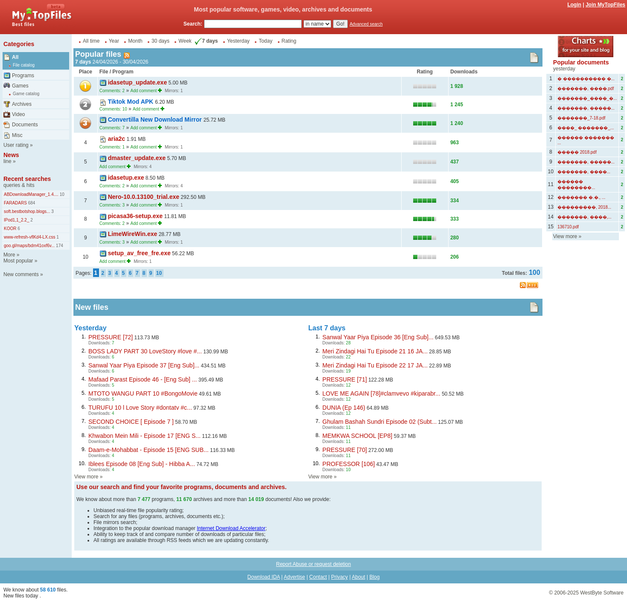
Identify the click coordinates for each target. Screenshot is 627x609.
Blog (374, 577)
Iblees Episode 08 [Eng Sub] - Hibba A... (141, 463)
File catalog (24, 65)
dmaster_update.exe (137, 157)
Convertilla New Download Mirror (156, 119)
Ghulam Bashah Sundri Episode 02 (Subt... (379, 421)
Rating (289, 41)
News (11, 155)
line (7, 161)
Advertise (294, 577)
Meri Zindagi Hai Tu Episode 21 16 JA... (375, 351)
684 (31, 203)
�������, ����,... (584, 217)
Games (20, 86)
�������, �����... (586, 108)
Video (18, 114)
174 (59, 245)
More (9, 255)
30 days (160, 41)
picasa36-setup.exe (135, 216)
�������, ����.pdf (585, 88)
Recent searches (27, 178)
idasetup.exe (126, 177)
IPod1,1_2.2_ (16, 220)
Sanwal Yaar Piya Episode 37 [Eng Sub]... (143, 365)
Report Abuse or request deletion (313, 564)
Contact (318, 577)
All (15, 57)
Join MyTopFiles (605, 5)
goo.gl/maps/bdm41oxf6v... (29, 245)
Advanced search (366, 24)
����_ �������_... (585, 127)
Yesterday (238, 41)
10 (61, 194)
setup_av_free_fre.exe (139, 253)
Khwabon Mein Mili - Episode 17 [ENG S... (144, 435)
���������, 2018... (584, 207)
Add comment (143, 90)
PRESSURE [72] (110, 337)
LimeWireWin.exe (132, 233)
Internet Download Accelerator (231, 528)
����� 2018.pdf (577, 152)
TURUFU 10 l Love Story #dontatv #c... (140, 407)
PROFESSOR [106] (348, 463)
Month (135, 41)
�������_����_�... (587, 98)
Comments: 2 (112, 90)
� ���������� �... (586, 78)
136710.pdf (568, 226)
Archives (22, 104)
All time (91, 41)
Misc (17, 135)
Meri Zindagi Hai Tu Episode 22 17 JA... (375, 365)
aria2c (116, 138)
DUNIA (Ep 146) (343, 407)
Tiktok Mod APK (131, 101)
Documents (25, 125)
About (358, 577)
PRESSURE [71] (344, 379)
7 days (205, 41)
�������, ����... (583, 171)
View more (86, 477)
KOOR (10, 228)
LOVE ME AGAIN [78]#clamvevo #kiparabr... (381, 393)
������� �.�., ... (581, 197)
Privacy (339, 577)
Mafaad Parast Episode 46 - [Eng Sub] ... (142, 379)
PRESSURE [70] (344, 449)
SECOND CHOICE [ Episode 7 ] (131, 421)
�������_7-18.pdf (581, 118)
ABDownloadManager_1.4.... (31, 194)
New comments (21, 274)
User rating (16, 145)
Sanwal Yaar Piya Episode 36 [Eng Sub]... (377, 337)
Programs (23, 76)
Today (265, 41)
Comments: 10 (113, 109)
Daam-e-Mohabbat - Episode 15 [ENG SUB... (148, 449)
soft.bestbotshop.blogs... (27, 211)
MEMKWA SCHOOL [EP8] (357, 435)
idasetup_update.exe (137, 82)
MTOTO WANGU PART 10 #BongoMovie (143, 393)
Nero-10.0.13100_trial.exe (143, 196)
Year (114, 41)
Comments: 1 (112, 147)
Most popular (18, 261)
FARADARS (15, 203)
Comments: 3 (112, 205)
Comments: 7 (112, 127)
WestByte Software (602, 593)
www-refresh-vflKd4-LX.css (29, 237)
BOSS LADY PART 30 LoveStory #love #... (145, 351)
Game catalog (26, 93)
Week (184, 41)
